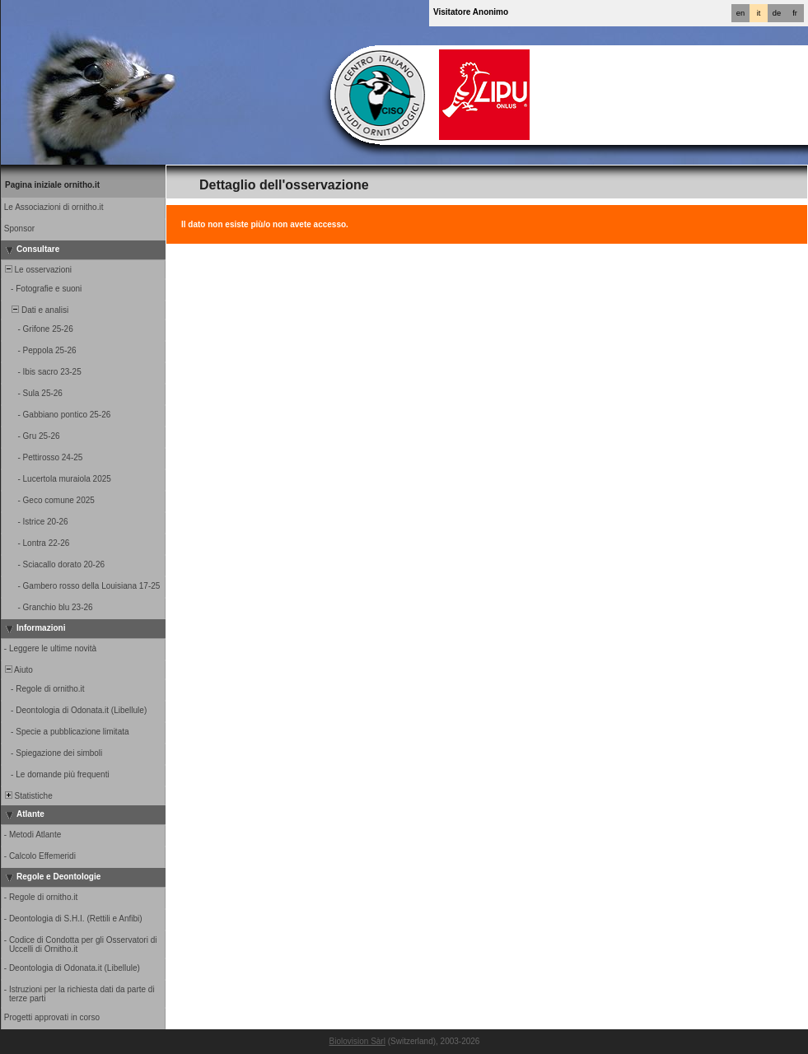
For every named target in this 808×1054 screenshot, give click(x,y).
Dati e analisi (35, 310)
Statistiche (27, 795)
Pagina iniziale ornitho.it (52, 184)
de (777, 13)
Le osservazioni (37, 269)
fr (794, 13)
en (740, 13)
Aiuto (17, 669)
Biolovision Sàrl (357, 1041)
